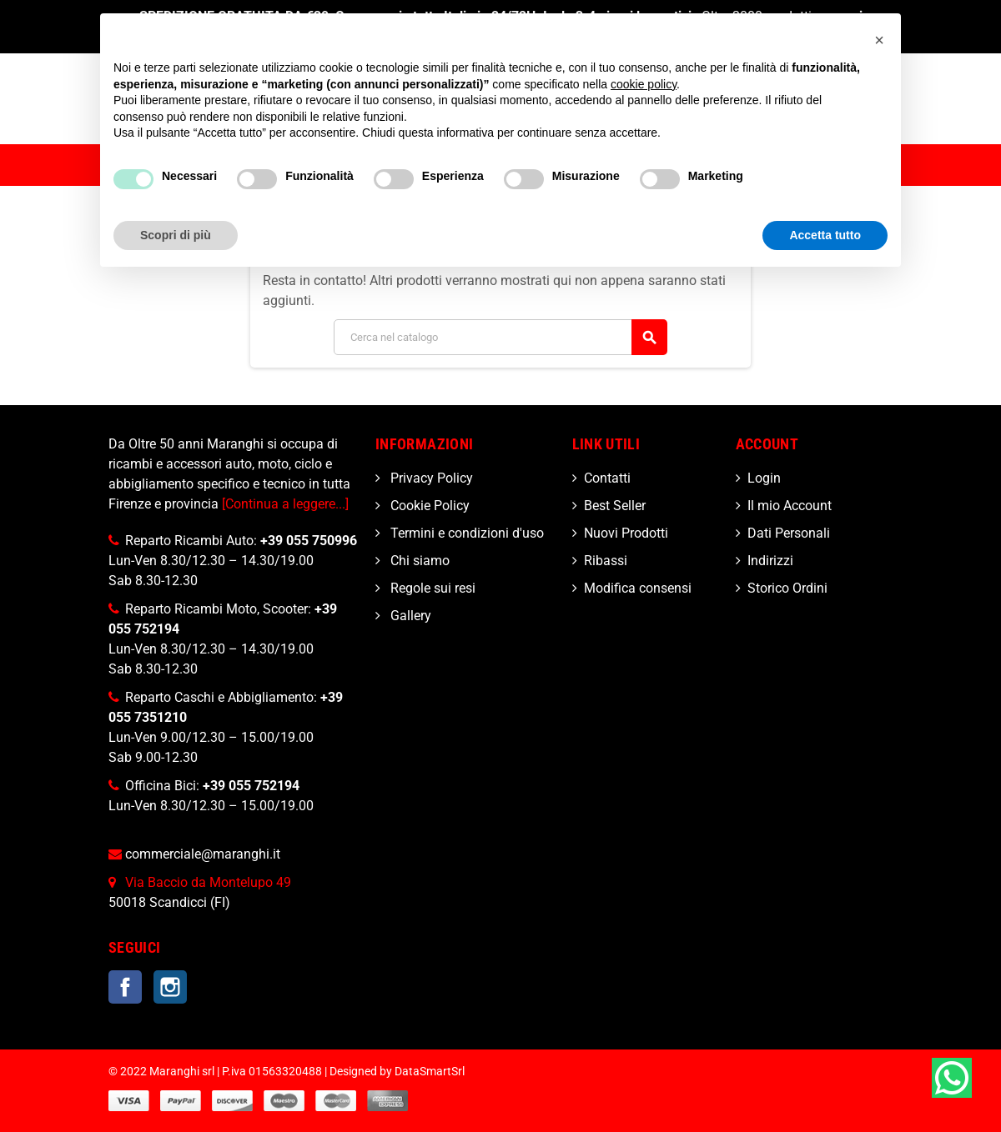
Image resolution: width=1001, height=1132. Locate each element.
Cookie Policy (428, 505)
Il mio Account (789, 505)
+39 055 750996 (308, 540)
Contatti (607, 478)
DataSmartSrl (430, 1071)
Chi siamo (418, 561)
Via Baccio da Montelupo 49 (208, 882)
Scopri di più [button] (175, 235)
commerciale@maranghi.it (202, 854)
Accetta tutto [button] (825, 235)
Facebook (125, 987)
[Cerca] (500, 337)
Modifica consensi (638, 588)
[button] (879, 40)
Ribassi (605, 561)
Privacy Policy (430, 478)
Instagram (170, 987)
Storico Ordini (787, 588)
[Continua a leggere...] (285, 504)
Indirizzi (770, 561)
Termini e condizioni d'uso (465, 533)
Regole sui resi (431, 588)
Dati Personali (788, 533)
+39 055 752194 (251, 786)
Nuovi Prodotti (626, 533)
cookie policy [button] (644, 84)
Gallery (409, 616)
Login (764, 478)
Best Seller (615, 505)
